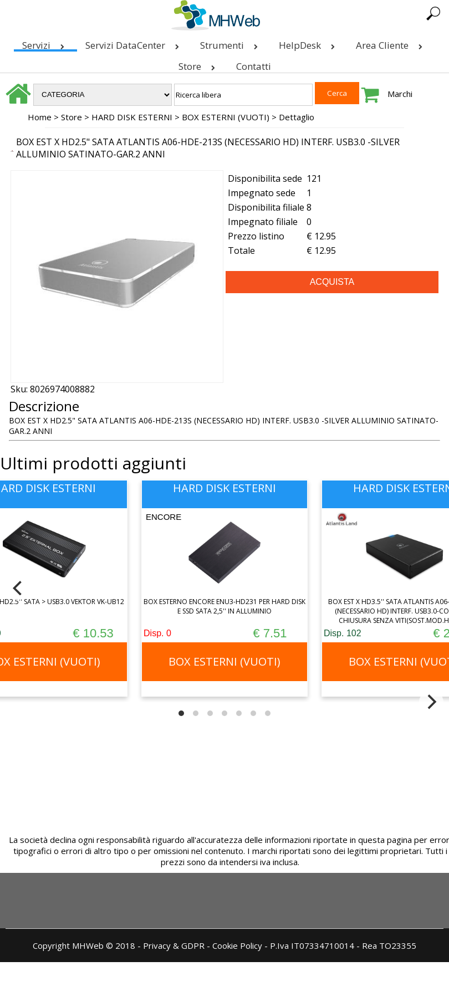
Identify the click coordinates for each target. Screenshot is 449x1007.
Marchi (399, 93)
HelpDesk (309, 43)
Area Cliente (391, 43)
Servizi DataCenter (134, 43)
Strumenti (231, 43)
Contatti (253, 66)
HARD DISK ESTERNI (131, 116)
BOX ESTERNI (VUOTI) (225, 116)
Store (199, 64)
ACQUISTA (332, 282)
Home (40, 116)
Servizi (45, 43)
